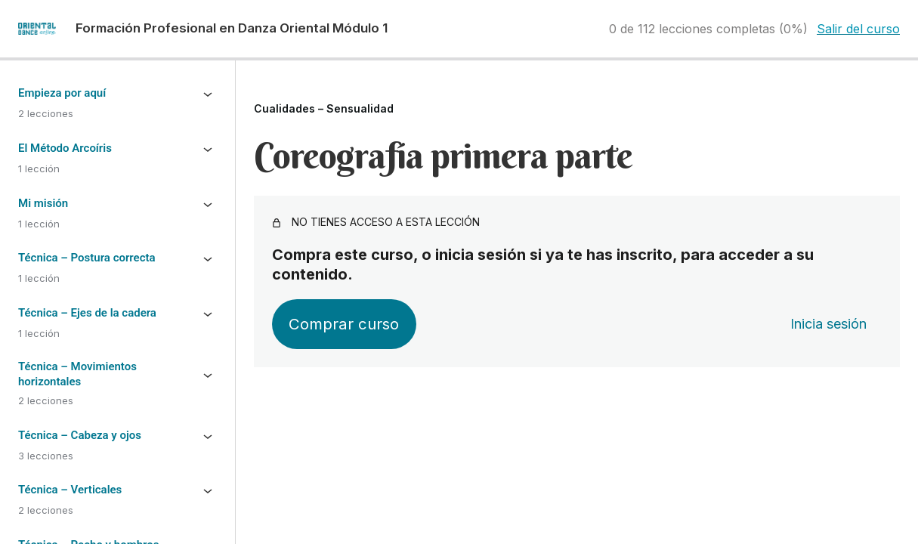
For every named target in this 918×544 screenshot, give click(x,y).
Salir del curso (858, 28)
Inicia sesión (828, 324)
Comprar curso (344, 323)
